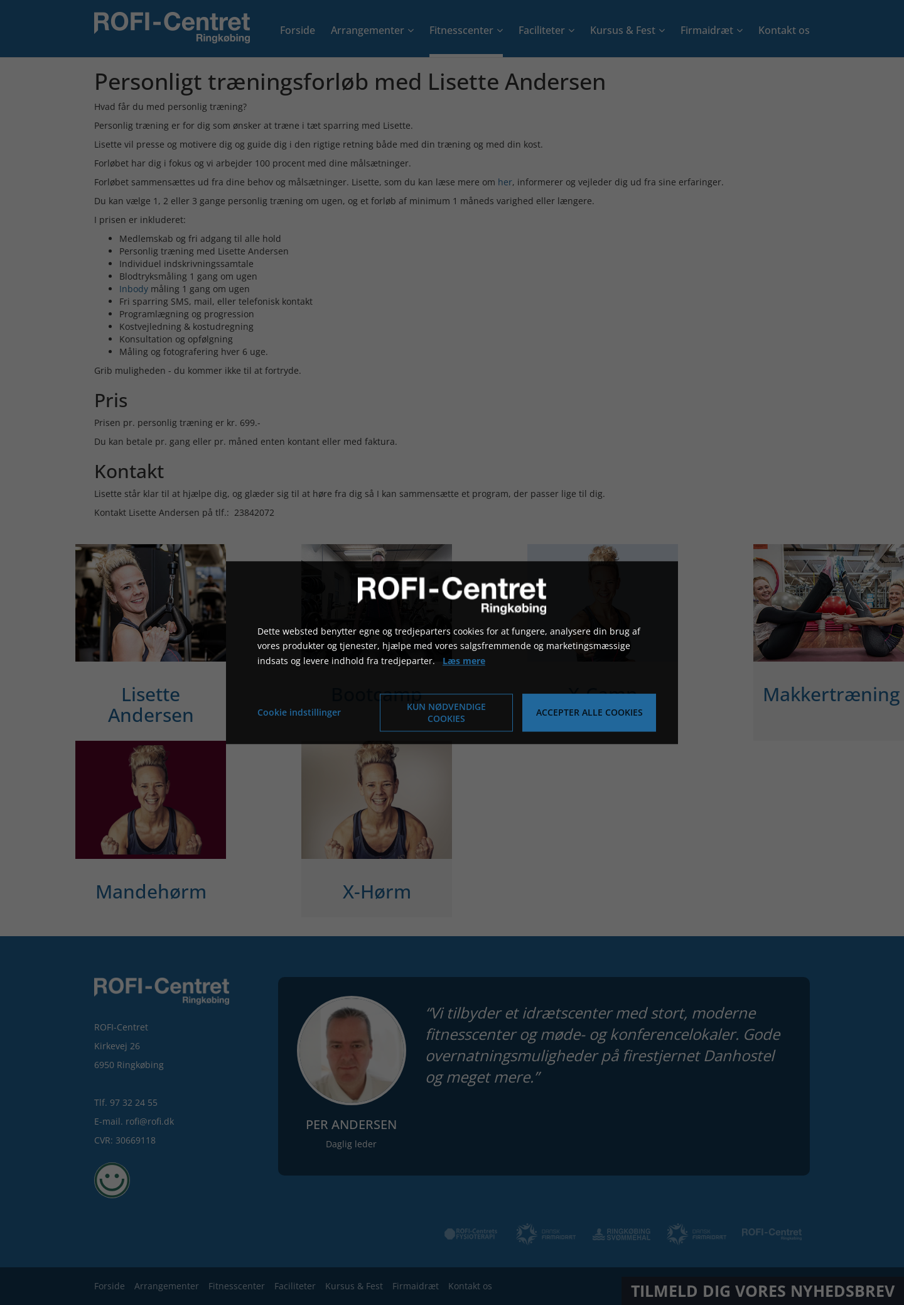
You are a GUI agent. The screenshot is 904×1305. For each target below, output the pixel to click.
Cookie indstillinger (299, 712)
